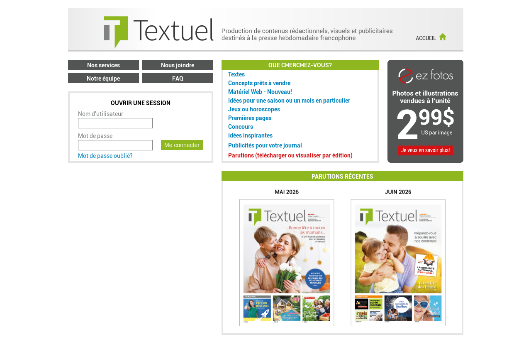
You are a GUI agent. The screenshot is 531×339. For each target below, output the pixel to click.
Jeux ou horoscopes (254, 109)
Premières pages (249, 118)
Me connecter (182, 145)
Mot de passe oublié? (105, 155)
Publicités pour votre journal (265, 145)
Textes (236, 74)
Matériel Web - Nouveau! (260, 91)
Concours (240, 126)
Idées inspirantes (250, 135)
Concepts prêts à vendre (259, 83)
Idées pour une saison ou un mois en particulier (289, 100)
